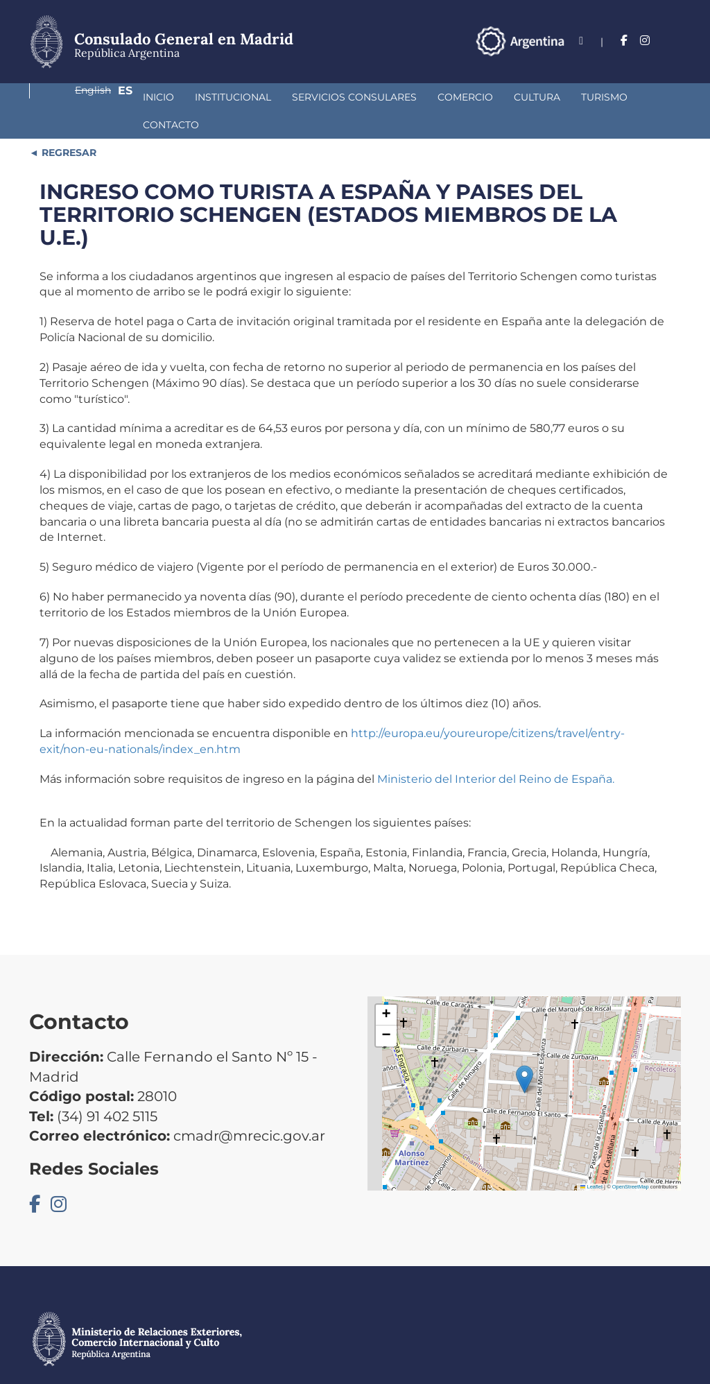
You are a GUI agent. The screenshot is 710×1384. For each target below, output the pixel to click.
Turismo (511, 97)
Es (673, 40)
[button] (524, 1051)
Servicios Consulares (261, 97)
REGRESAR (67, 125)
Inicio (65, 97)
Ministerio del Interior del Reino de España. (495, 751)
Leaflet (591, 1159)
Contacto (583, 97)
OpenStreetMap (630, 1159)
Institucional (140, 97)
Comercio (372, 97)
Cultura (444, 97)
